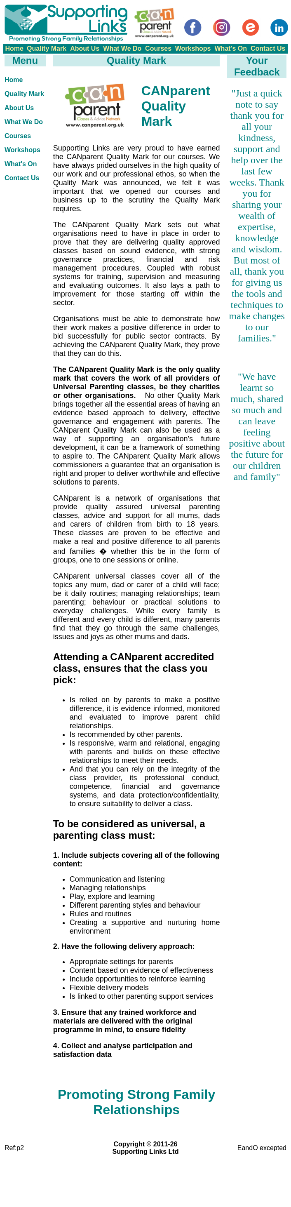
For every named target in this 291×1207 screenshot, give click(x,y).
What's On (231, 48)
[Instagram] (221, 27)
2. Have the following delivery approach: (124, 946)
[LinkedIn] (279, 27)
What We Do (122, 48)
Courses (158, 48)
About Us (84, 48)
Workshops (193, 48)
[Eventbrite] (250, 27)
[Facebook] (193, 27)
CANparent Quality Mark (175, 106)
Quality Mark (46, 48)
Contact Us (268, 48)
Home (14, 48)
